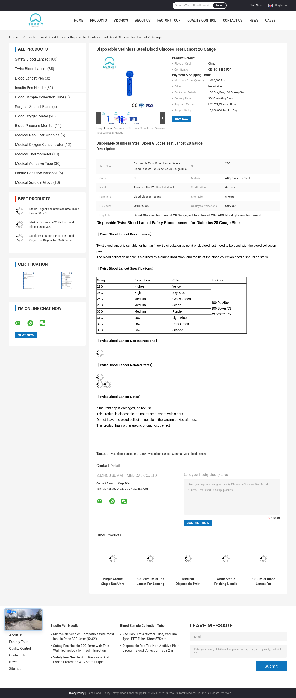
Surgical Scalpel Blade (33, 107)
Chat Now (256, 5)
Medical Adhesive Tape (34, 163)
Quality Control (201, 20)
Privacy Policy (76, 693)
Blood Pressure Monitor (34, 125)
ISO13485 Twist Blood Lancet (152, 453)
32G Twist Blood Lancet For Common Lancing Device (263, 581)
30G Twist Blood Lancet (118, 453)
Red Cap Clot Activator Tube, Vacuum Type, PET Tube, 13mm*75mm (150, 636)
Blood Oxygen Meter (31, 116)
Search (219, 5)
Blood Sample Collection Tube (39, 97)
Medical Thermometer (33, 154)
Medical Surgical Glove (33, 182)
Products (98, 20)
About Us (143, 20)
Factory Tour (169, 20)
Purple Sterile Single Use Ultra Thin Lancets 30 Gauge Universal (113, 581)
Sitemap (15, 668)
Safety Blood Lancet (31, 59)
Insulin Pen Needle (30, 88)
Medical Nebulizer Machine (37, 135)
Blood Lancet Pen (29, 78)
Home (78, 20)
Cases (270, 20)
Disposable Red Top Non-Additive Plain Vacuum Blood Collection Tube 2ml (151, 648)
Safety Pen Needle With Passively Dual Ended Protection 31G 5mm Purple (81, 659)
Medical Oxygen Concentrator (39, 144)
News (253, 20)
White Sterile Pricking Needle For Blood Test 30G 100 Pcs (226, 581)
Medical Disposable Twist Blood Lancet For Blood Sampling (188, 581)
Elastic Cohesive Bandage (36, 173)
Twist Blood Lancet (53, 37)
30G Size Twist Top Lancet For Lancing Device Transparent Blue (150, 581)
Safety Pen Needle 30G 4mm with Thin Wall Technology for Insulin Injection (81, 648)
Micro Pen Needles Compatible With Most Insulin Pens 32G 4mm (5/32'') (83, 636)
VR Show (121, 20)
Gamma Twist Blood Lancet (189, 453)
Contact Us (232, 20)
